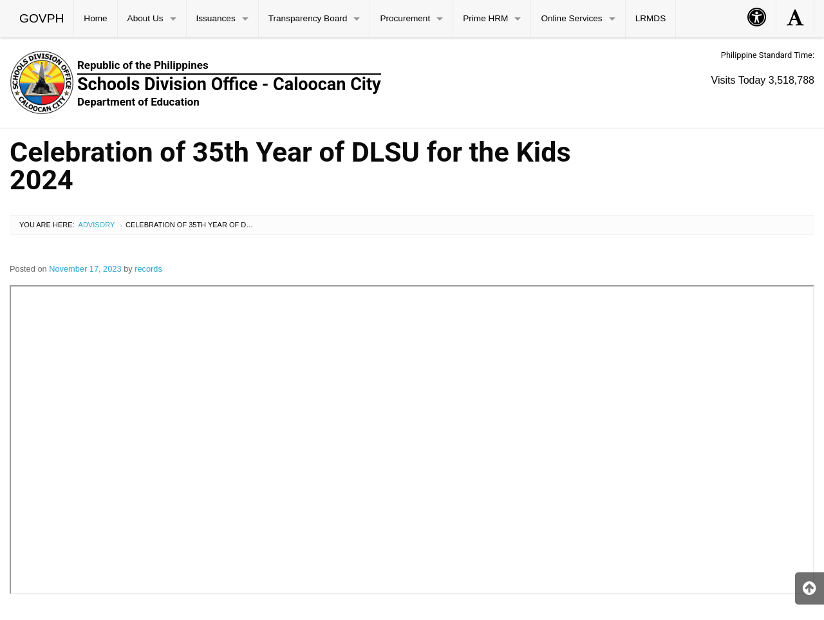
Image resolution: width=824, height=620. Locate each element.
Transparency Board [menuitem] (308, 18)
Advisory (97, 225)
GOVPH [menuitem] (41, 18)
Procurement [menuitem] (405, 18)
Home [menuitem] (95, 18)
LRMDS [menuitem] (650, 18)
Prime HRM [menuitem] (485, 18)
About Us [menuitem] (145, 18)
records (148, 269)
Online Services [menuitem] (571, 18)
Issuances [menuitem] (216, 18)
